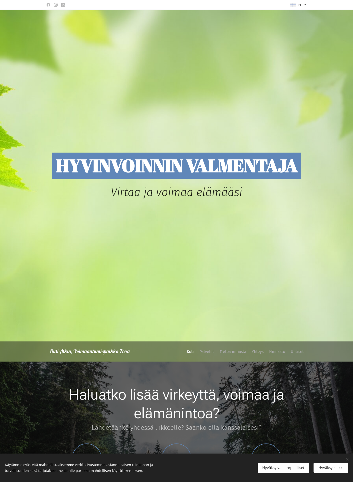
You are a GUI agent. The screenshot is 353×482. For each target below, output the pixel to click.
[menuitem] (173, 351)
